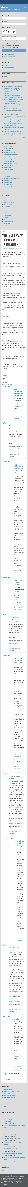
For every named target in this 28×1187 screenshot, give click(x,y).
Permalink (16, 418)
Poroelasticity (7, 167)
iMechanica (4, 7)
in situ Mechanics (8, 185)
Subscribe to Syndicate (3, 1170)
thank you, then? (20, 842)
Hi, (10, 426)
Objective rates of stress (10, 163)
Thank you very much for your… (12, 1138)
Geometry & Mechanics (10, 152)
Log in (16, 404)
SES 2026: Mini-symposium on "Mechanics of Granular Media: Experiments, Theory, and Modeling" (13, 95)
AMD (5, 200)
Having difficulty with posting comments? (12, 1092)
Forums (6, 65)
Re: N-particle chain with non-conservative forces (12, 1149)
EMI (5, 208)
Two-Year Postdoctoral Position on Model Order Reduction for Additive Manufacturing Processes (13, 133)
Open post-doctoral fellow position (13, 120)
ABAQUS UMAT (8, 146)
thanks (16, 1019)
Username (5, 16)
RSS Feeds (6, 1104)
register (16, 406)
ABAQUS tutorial (8, 148)
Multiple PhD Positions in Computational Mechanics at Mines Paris (13, 110)
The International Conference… (12, 1116)
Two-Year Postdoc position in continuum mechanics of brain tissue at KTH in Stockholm (14, 116)
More (24, 137)
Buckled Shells (8, 204)
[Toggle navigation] (25, 7)
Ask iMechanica (7, 384)
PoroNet (6, 217)
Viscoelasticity (8, 176)
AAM (5, 198)
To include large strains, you (14, 949)
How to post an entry (9, 1097)
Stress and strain (8, 169)
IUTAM (5, 213)
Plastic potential (8, 165)
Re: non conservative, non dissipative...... (14, 1153)
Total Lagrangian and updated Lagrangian (18, 392)
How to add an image (9, 1095)
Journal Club (7, 1100)
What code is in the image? (9, 36)
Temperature (7, 172)
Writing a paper (8, 180)
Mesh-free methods (9, 161)
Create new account (9, 54)
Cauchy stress (7, 150)
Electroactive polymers (10, 211)
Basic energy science (9, 202)
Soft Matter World (8, 221)
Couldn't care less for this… (11, 1135)
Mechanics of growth (9, 159)
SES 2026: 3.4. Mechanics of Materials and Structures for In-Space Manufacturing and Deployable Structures (13, 89)
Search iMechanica (9, 67)
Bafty (4, 423)
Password (4, 21)
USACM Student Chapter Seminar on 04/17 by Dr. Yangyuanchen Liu (13, 100)
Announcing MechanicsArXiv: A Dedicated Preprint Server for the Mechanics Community (13, 123)
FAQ (5, 1106)
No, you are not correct (18, 659)
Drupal (19, 1178)
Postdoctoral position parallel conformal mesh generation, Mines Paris (13, 105)
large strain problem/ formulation (18, 582)
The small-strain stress (14, 618)
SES (5, 219)
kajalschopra (11, 248)
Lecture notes (7, 1102)
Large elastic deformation (11, 154)
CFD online (7, 206)
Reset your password (9, 56)
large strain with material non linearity (18, 466)
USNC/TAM (7, 224)
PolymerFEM (7, 215)
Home (3, 231)
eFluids (6, 226)
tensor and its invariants (10, 187)
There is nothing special (14, 777)
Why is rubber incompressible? (12, 178)
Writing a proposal (9, 182)
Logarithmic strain (9, 157)
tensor (5, 189)
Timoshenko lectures (9, 174)
